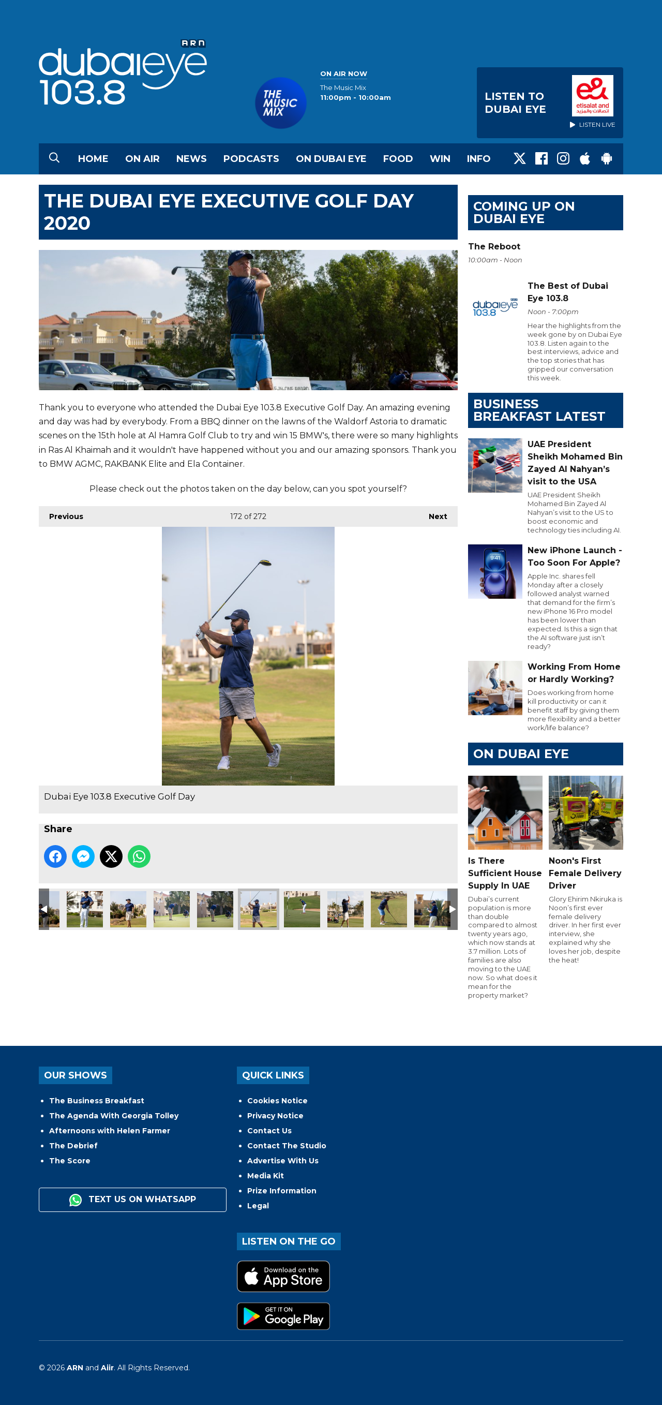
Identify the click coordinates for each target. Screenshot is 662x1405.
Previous (61, 513)
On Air (142, 159)
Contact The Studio (286, 1145)
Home (93, 159)
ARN (75, 1367)
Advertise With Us (283, 1160)
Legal (258, 1205)
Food (398, 159)
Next (432, 513)
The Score (70, 1160)
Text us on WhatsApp (132, 1200)
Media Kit (265, 1175)
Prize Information (282, 1190)
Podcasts (251, 159)
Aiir (107, 1367)
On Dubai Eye (331, 159)
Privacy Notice (275, 1115)
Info (479, 159)
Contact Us (269, 1130)
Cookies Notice (277, 1100)
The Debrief (73, 1145)
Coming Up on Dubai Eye (524, 212)
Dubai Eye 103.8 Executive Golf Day (85, 909)
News (191, 159)
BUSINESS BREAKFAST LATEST (539, 410)
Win (440, 159)
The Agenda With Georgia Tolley (113, 1115)
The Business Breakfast (96, 1100)
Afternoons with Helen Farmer (109, 1130)
